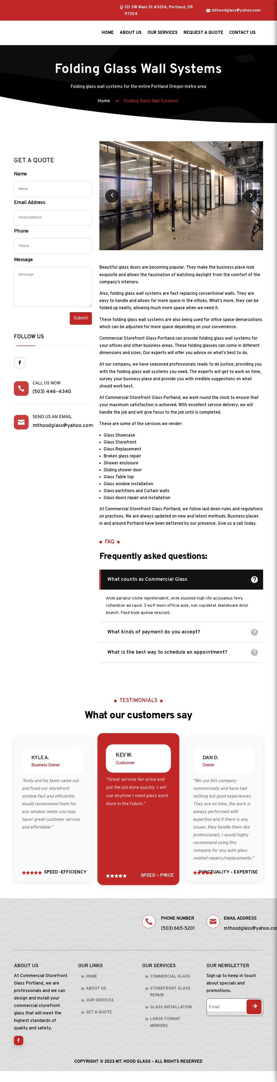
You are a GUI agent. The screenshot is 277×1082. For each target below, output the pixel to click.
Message (23, 260)
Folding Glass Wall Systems (151, 101)
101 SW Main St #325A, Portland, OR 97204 (158, 11)
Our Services (162, 33)
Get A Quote (99, 1012)
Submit (81, 318)
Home (108, 33)
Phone (21, 231)
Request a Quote (203, 33)
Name (20, 174)
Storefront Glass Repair (170, 992)
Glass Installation (171, 1007)
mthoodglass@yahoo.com (236, 10)
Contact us (242, 33)
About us (131, 33)
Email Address (29, 202)
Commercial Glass (170, 976)
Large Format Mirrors (165, 1023)
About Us (96, 988)
